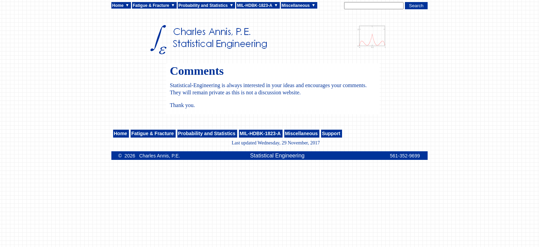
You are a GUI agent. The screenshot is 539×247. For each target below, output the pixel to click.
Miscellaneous (296, 5)
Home (117, 5)
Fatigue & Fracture (151, 5)
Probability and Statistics (203, 5)
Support (331, 133)
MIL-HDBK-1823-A (254, 5)
